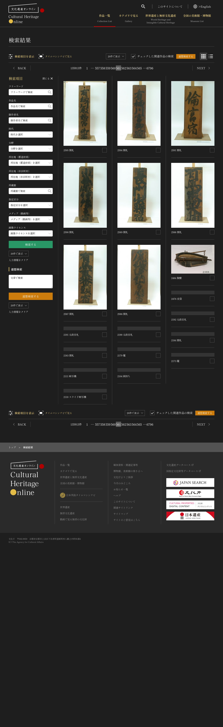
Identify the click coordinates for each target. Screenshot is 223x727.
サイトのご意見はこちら (126, 682)
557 (97, 68)
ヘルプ (117, 658)
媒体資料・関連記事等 (125, 627)
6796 (150, 68)
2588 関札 (176, 232)
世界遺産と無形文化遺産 (160, 19)
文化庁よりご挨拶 (123, 640)
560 (113, 68)
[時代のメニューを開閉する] (31, 134)
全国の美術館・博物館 (197, 19)
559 (108, 68)
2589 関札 (122, 232)
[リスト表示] (210, 56)
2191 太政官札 (71, 359)
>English (202, 6)
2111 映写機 (70, 487)
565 (139, 68)
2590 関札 (69, 232)
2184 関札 (176, 451)
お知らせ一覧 (120, 652)
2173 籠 (175, 533)
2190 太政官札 (125, 359)
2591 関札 (176, 150)
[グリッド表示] (203, 56)
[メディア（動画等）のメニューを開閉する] (31, 219)
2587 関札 (69, 314)
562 (123, 68)
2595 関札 (69, 150)
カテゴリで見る (128, 19)
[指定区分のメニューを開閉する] (31, 205)
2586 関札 (122, 314)
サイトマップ (120, 676)
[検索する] (50, 92)
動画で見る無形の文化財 (73, 682)
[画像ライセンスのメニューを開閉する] (31, 233)
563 (129, 68)
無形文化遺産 (67, 676)
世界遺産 (65, 670)
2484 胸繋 (176, 278)
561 (118, 68)
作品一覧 (104, 19)
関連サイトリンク (123, 670)
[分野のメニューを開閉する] (31, 149)
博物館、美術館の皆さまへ (128, 633)
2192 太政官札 (179, 369)
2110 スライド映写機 (128, 478)
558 (102, 68)
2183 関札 (69, 441)
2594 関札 (122, 150)
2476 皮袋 (176, 324)
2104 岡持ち (123, 559)
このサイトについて (170, 6)
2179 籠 (121, 441)
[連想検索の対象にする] (104, 150)
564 (134, 68)
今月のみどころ (122, 646)
